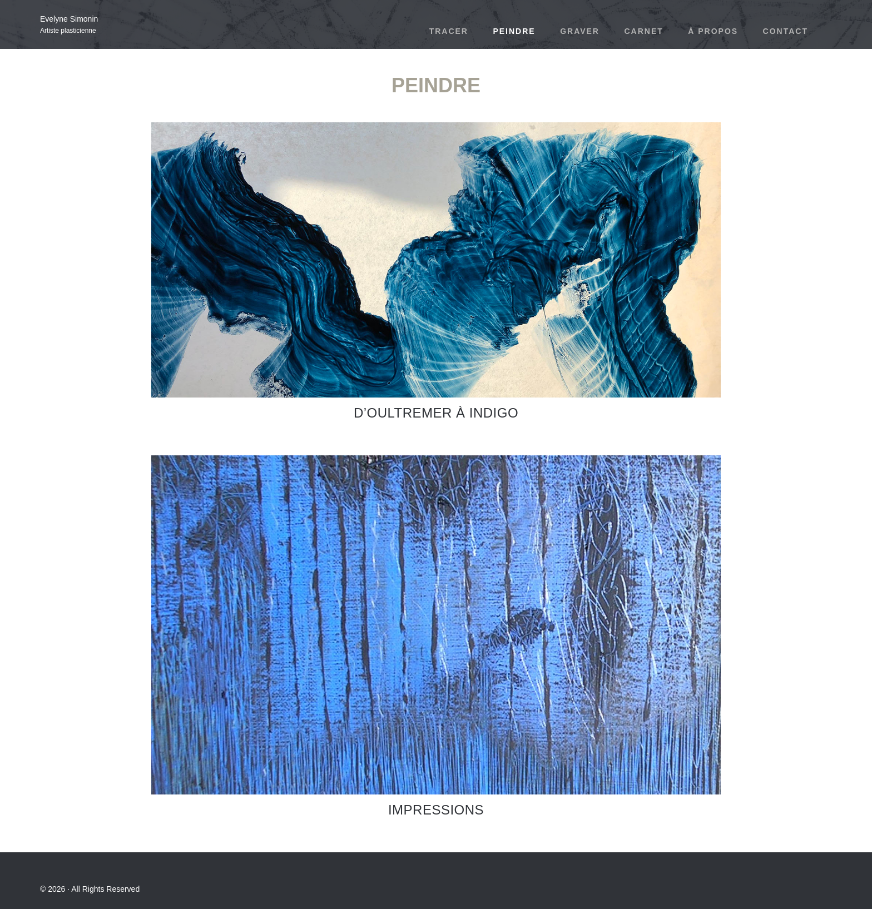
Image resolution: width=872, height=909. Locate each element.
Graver (580, 31)
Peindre (514, 31)
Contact (785, 31)
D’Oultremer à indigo (436, 412)
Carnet (643, 31)
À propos (713, 31)
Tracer (448, 31)
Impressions (436, 809)
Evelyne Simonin (69, 18)
